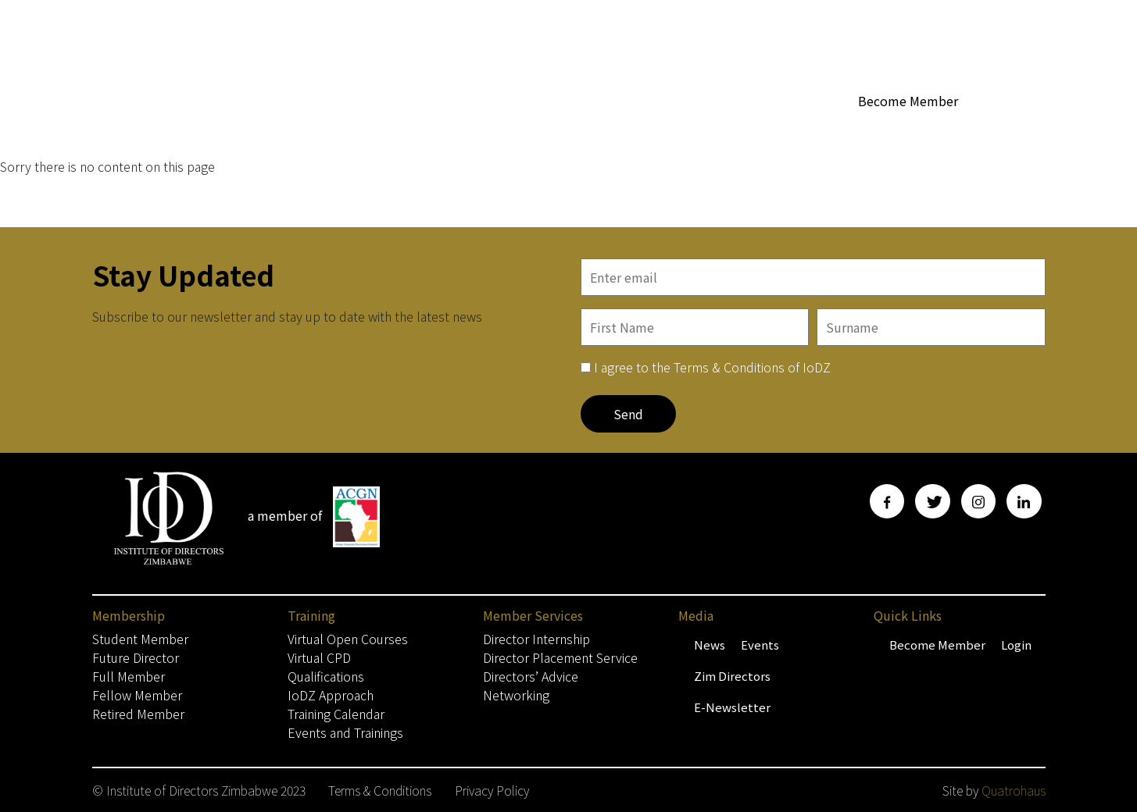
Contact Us (1015, 130)
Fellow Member (137, 695)
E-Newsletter (732, 707)
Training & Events (911, 130)
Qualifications (326, 676)
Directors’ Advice (530, 676)
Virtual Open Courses (348, 638)
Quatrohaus (1013, 790)
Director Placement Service (560, 657)
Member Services (717, 130)
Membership (485, 130)
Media (814, 130)
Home (409, 130)
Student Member (140, 638)
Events (760, 644)
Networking (516, 695)
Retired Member (138, 713)
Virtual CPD (319, 657)
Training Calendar (336, 713)
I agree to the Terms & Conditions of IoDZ (712, 367)
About (570, 130)
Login (1016, 644)
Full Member (128, 676)
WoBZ (627, 130)
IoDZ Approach (331, 695)
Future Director (135, 657)
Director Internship (536, 638)
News (709, 644)
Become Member (908, 100)
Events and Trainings (345, 732)
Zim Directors (732, 676)
